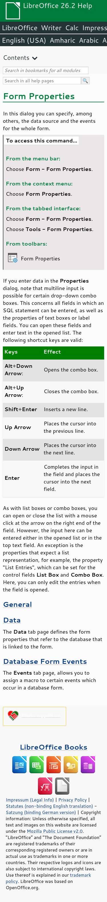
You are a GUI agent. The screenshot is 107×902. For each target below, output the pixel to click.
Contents (16, 57)
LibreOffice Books (54, 747)
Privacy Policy (72, 800)
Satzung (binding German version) (41, 812)
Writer (51, 27)
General (17, 604)
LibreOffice (19, 27)
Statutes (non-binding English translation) (49, 806)
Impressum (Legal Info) (30, 800)
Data (12, 620)
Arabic (89, 40)
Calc (72, 27)
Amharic (62, 40)
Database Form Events (45, 661)
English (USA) (24, 40)
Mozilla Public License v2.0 (55, 831)
